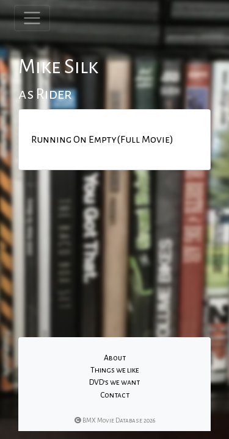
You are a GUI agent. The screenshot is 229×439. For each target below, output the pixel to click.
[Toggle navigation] (32, 18)
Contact (114, 395)
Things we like (114, 370)
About (115, 358)
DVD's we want (114, 382)
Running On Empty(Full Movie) (102, 139)
